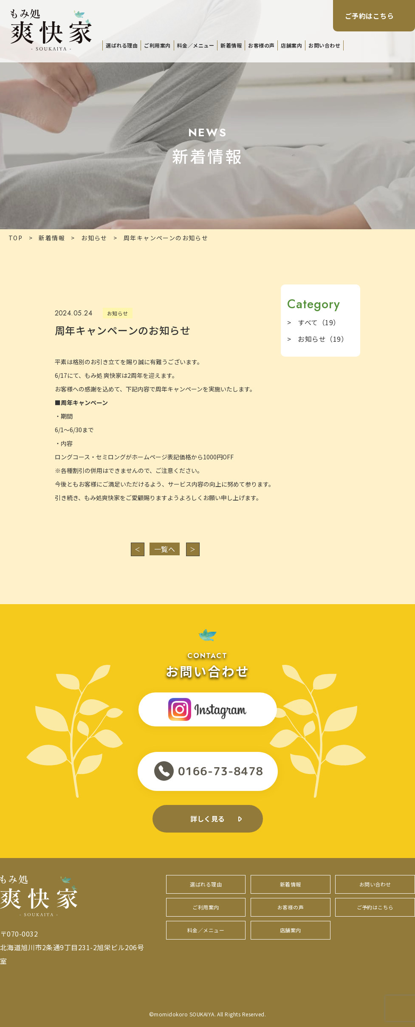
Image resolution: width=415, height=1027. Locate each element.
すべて (319, 322)
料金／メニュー (195, 45)
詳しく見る (207, 818)
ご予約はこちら (369, 16)
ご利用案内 (157, 45)
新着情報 (231, 45)
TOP (15, 238)
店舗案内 (291, 45)
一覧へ (164, 549)
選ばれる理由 (122, 45)
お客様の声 (261, 45)
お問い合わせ (324, 45)
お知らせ (94, 238)
